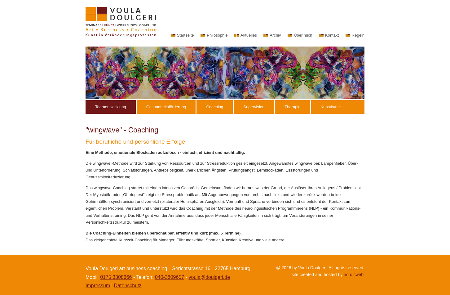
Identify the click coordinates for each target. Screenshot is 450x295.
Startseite (185, 35)
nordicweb (354, 274)
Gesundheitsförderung (166, 107)
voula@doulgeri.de (209, 277)
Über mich (303, 35)
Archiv (275, 35)
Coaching (214, 107)
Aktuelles (248, 35)
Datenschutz (128, 285)
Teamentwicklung (110, 107)
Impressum (98, 285)
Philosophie (217, 35)
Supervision (253, 107)
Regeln (358, 35)
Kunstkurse (331, 107)
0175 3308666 (116, 277)
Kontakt (332, 35)
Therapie (292, 107)
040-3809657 (169, 277)
